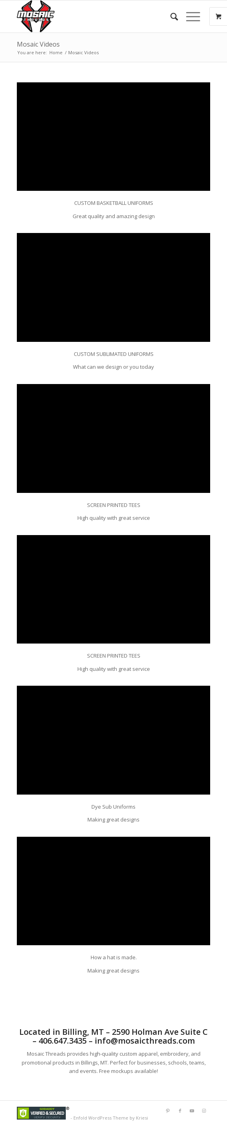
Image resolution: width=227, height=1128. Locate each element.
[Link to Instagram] (204, 1111)
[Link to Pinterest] (168, 1111)
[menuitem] (170, 16)
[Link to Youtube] (192, 1111)
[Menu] (189, 16)
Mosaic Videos (38, 44)
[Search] (170, 16)
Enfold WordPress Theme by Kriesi (110, 1118)
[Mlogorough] (94, 16)
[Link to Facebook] (180, 1111)
